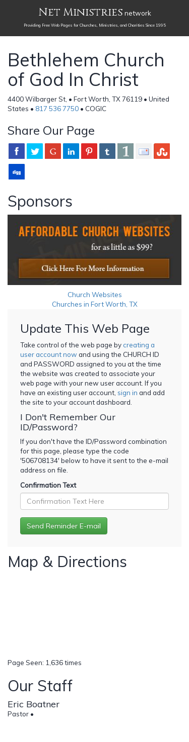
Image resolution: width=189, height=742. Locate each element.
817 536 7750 (57, 109)
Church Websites (95, 295)
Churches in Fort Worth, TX (95, 304)
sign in (127, 393)
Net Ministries (80, 12)
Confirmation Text (48, 485)
